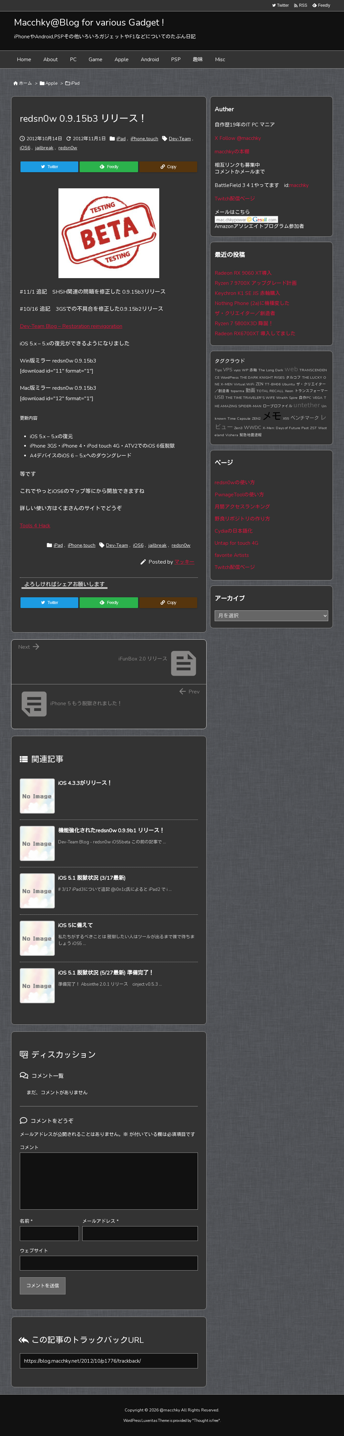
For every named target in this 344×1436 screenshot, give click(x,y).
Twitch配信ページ (235, 198)
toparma (237, 390)
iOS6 (25, 148)
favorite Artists (232, 555)
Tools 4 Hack (35, 525)
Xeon (289, 390)
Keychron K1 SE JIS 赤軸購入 (247, 293)
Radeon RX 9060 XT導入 (243, 273)
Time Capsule (239, 418)
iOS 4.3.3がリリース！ (85, 783)
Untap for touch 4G (236, 543)
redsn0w (67, 148)
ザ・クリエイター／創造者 (245, 313)
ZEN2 (256, 418)
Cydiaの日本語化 (234, 531)
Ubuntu (288, 384)
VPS (227, 369)
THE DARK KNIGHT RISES (262, 377)
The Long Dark (270, 370)
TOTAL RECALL (270, 390)
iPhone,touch (144, 139)
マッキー (184, 562)
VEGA (317, 397)
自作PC (305, 397)
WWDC (252, 427)
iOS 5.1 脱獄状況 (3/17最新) (92, 878)
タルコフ (293, 377)
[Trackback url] (109, 1360)
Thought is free (206, 1420)
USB (219, 397)
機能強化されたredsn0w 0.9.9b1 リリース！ (111, 830)
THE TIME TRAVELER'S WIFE (250, 397)
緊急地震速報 (251, 435)
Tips (218, 370)
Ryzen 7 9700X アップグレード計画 (256, 283)
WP (245, 370)
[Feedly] (109, 166)
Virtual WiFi (244, 384)
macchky (299, 185)
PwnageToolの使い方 (239, 494)
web (291, 369)
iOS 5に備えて (75, 925)
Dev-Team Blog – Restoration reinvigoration (71, 326)
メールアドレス (100, 1221)
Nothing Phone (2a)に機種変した (252, 303)
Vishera (231, 435)
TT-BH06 (273, 384)
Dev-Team (180, 139)
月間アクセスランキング (242, 506)
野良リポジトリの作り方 (242, 519)
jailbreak (44, 148)
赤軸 (253, 370)
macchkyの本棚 (232, 151)
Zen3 (238, 427)
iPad (75, 83)
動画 (250, 390)
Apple (51, 83)
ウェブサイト (34, 1251)
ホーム (25, 83)
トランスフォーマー (311, 390)
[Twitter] (49, 166)
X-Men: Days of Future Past (286, 427)
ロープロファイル (277, 406)
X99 (286, 418)
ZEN (259, 384)
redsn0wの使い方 (235, 482)
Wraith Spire (287, 397)
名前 (26, 1221)
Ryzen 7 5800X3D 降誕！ (244, 323)
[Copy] (168, 166)
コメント (29, 1147)
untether (307, 405)
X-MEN (226, 384)
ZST (313, 427)
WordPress (230, 377)
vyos (237, 370)
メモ (272, 416)
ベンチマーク (305, 418)
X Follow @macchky (238, 138)
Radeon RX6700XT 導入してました (255, 333)
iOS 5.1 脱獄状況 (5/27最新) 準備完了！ (106, 973)
